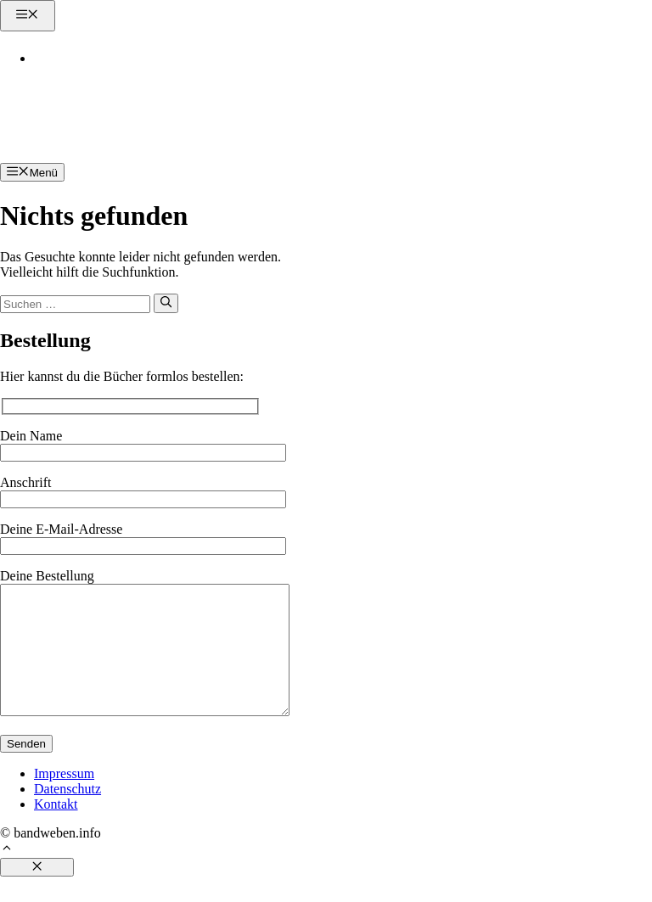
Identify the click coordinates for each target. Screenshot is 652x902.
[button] (7, 875)
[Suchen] (166, 303)
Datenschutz (67, 814)
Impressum (64, 799)
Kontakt (70, 58)
